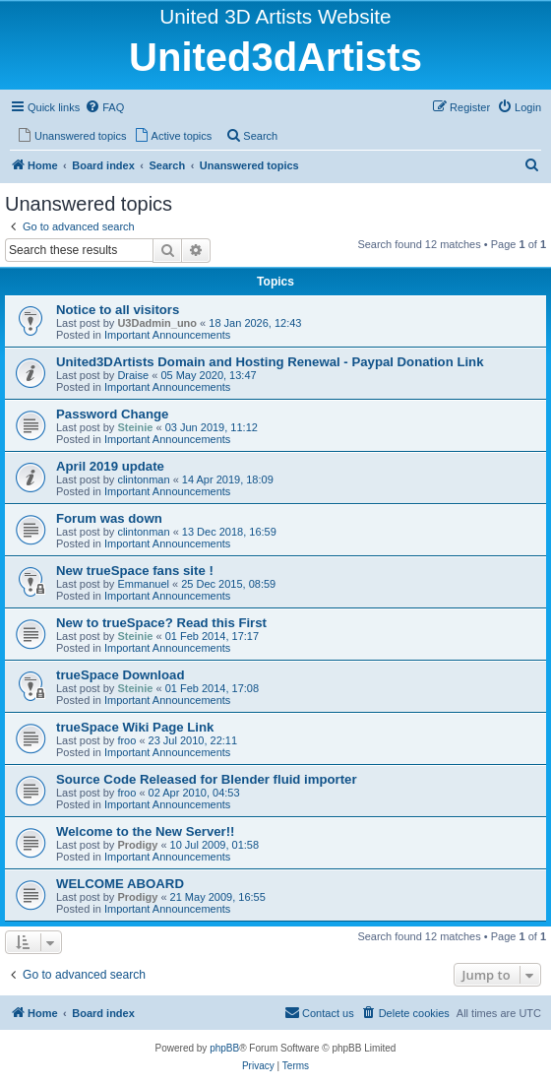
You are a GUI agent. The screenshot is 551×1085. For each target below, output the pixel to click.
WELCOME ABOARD (120, 883)
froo (126, 740)
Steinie (135, 427)
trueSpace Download (120, 675)
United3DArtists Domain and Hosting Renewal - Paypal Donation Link (270, 361)
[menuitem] (104, 107)
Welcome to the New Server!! (145, 831)
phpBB (224, 1048)
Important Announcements (167, 335)
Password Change (112, 414)
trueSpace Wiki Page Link (135, 727)
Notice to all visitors (117, 309)
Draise (133, 375)
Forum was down (109, 518)
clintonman (143, 479)
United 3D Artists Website (275, 16)
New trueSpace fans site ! (135, 570)
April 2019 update (110, 466)
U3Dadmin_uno (157, 323)
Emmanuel (143, 584)
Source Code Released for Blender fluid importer (206, 779)
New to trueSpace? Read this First (161, 622)
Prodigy (137, 845)
